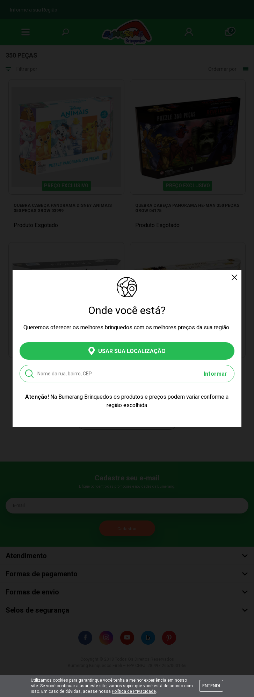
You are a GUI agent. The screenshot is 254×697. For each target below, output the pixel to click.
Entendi (211, 685)
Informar (215, 373)
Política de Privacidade (134, 691)
